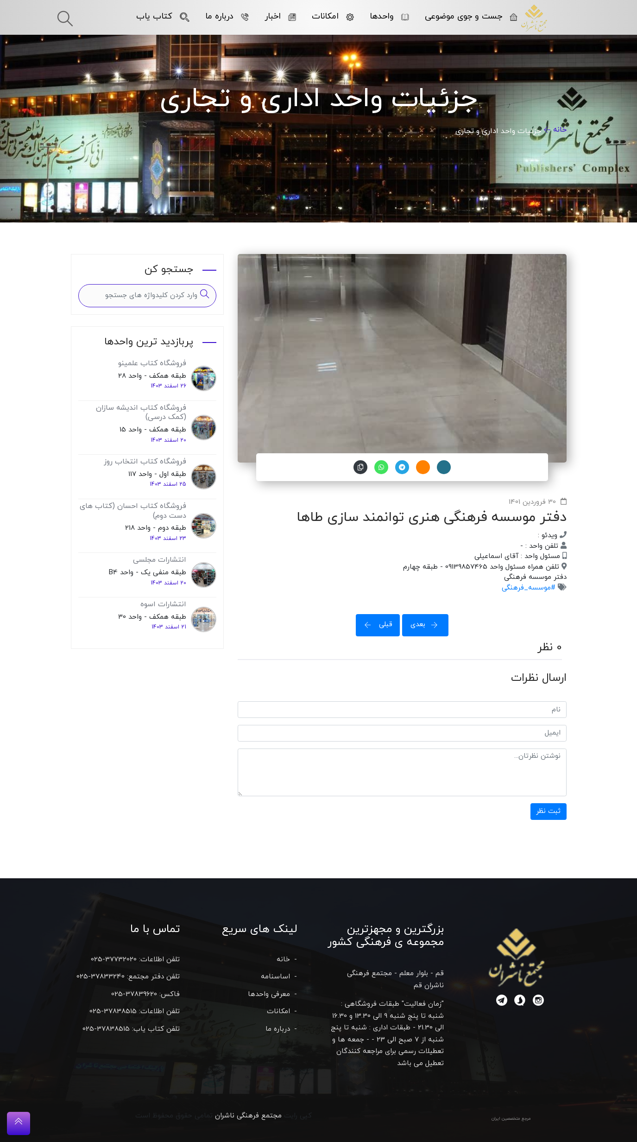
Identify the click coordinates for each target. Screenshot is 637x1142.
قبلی (376, 624)
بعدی (427, 624)
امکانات (332, 16)
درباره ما (226, 16)
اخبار (280, 16)
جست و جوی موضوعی (471, 16)
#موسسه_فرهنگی (528, 588)
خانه (560, 130)
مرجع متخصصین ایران (511, 1119)
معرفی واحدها (269, 994)
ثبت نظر (548, 811)
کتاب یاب (162, 16)
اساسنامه (275, 977)
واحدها (389, 16)
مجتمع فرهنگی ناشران (248, 1116)
